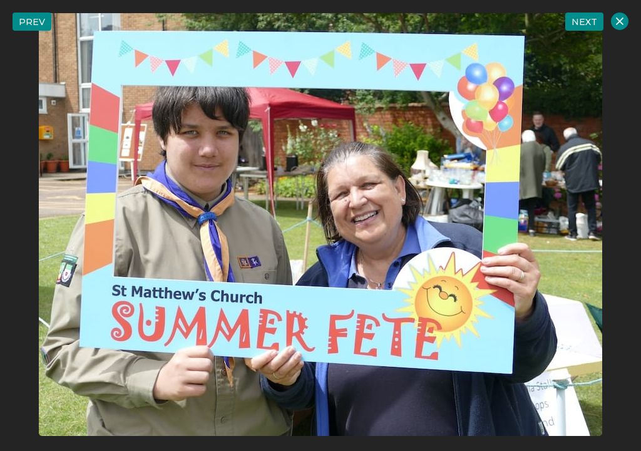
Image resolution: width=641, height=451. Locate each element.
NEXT (584, 22)
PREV (32, 22)
